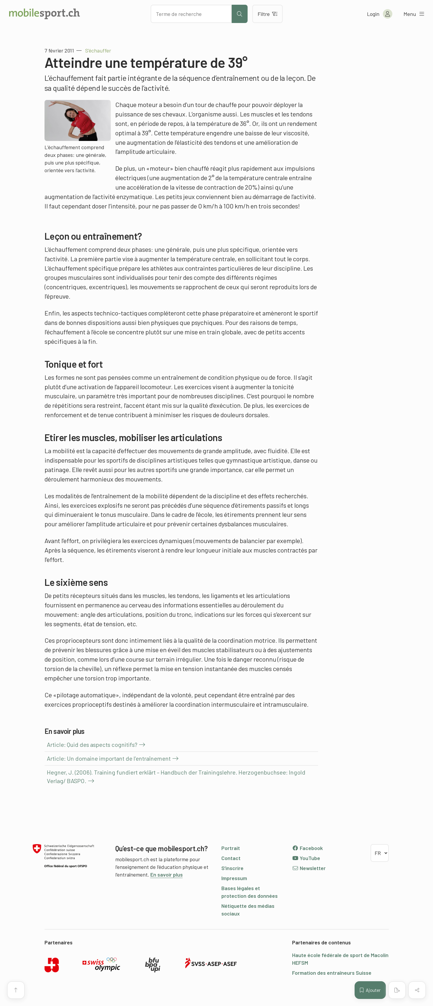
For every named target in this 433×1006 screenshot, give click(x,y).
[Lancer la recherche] (240, 14)
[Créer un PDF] (397, 990)
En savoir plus (166, 874)
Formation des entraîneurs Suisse (331, 972)
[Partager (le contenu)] (417, 990)
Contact (231, 858)
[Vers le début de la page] (16, 990)
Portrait (230, 848)
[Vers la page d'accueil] (44, 14)
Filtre (267, 14)
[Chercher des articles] (191, 14)
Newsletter (309, 868)
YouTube (306, 858)
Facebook (307, 848)
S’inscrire (232, 868)
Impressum (234, 878)
